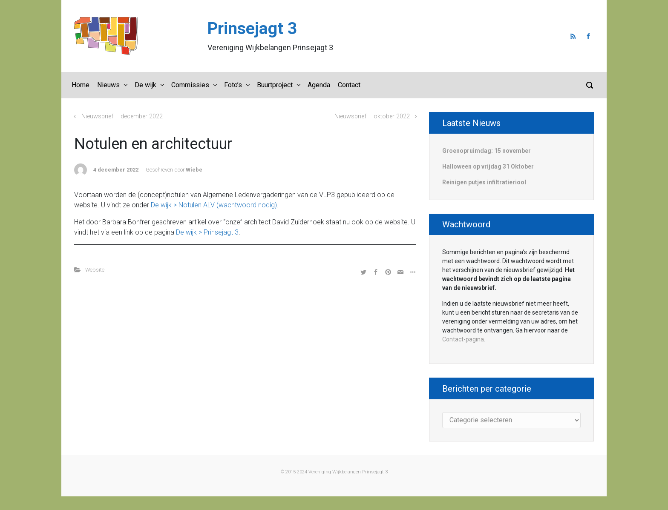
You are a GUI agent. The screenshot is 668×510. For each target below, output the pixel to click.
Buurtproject (275, 85)
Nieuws (108, 85)
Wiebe (194, 169)
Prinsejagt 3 (252, 28)
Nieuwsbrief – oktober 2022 (372, 116)
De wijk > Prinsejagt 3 (207, 232)
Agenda (319, 85)
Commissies (190, 85)
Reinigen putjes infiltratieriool (484, 182)
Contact (349, 85)
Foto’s (233, 85)
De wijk (145, 85)
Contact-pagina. (463, 339)
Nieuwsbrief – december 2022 (122, 116)
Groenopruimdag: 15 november (486, 150)
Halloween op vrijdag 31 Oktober (488, 166)
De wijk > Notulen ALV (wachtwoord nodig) (214, 205)
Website (94, 269)
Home (80, 85)
